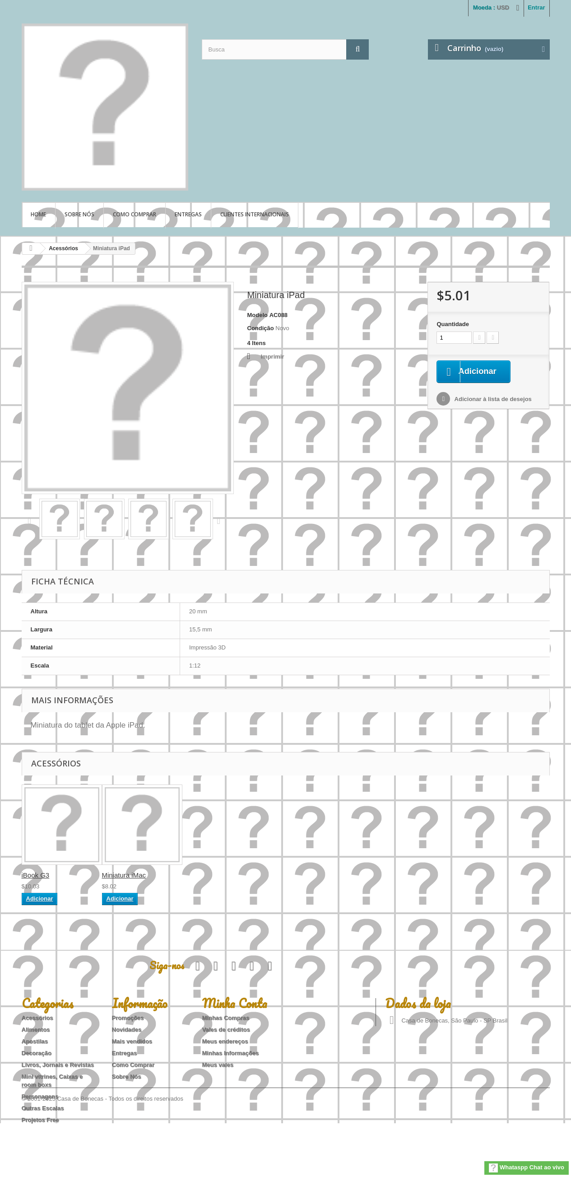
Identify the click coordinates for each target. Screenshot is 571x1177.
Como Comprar (134, 214)
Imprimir (272, 356)
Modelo (257, 315)
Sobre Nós (79, 214)
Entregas (188, 214)
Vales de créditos (226, 1029)
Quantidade (452, 324)
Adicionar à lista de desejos (492, 400)
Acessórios (63, 248)
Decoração (36, 1053)
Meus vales (217, 1064)
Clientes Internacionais (254, 214)
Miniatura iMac (124, 875)
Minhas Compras (226, 1017)
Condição (260, 328)
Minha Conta (234, 1003)
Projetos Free (40, 1119)
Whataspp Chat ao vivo (526, 1167)
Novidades (127, 1029)
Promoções (128, 1017)
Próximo (220, 520)
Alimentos (36, 1029)
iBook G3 (36, 875)
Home (38, 214)
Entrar (536, 7)
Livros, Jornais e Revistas (58, 1064)
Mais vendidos (132, 1041)
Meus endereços (225, 1041)
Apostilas (35, 1041)
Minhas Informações (230, 1053)
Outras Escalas (43, 1108)
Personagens (40, 1096)
